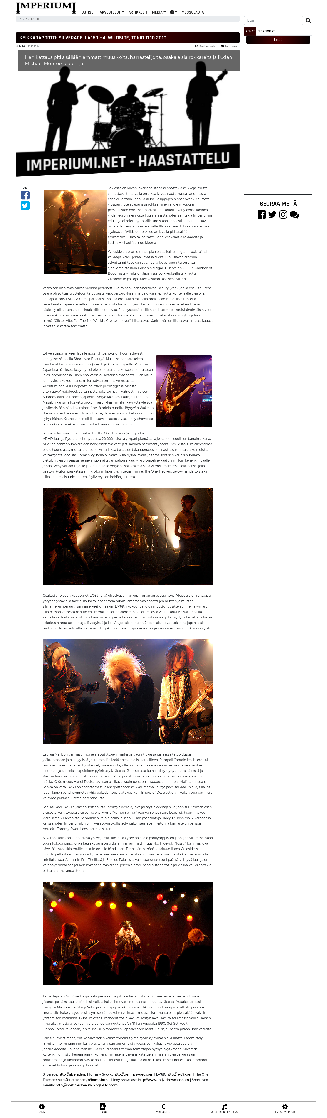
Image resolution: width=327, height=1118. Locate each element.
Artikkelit (138, 12)
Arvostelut (110, 12)
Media (157, 12)
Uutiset (88, 12)
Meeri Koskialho (205, 46)
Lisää (278, 39)
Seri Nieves (229, 46)
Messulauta (193, 12)
